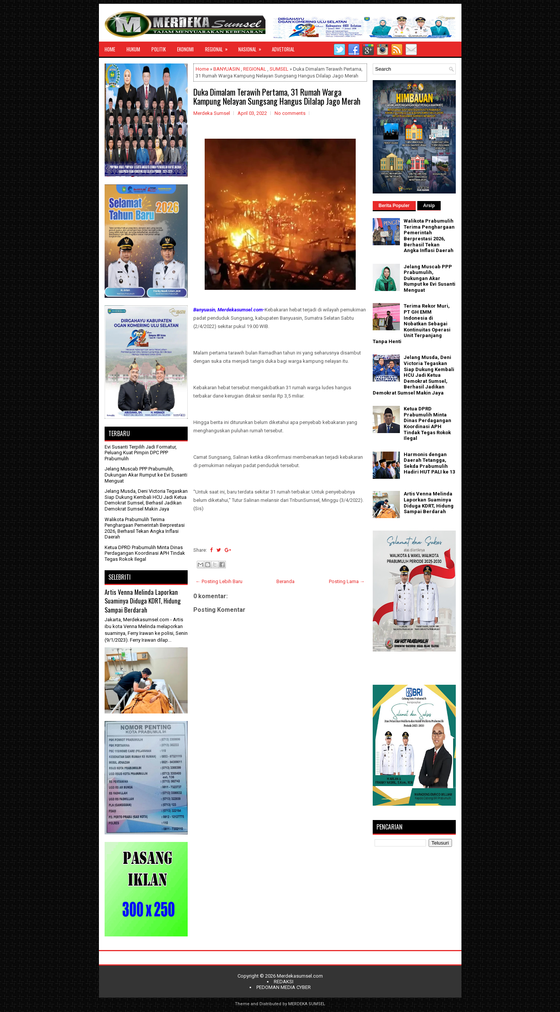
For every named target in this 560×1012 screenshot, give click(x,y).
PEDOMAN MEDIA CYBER (283, 987)
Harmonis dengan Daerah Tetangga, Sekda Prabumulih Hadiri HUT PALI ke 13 (429, 463)
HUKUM (133, 49)
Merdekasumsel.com (300, 976)
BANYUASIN (226, 69)
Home (202, 69)
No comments (290, 113)
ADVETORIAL (283, 49)
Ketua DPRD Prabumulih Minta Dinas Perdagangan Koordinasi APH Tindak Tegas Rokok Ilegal (145, 553)
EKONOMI (185, 49)
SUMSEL (279, 69)
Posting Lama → (347, 581)
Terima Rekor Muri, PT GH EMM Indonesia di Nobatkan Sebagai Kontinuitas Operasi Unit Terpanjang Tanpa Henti (411, 323)
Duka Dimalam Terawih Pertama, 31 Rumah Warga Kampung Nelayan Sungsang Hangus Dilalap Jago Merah (276, 96)
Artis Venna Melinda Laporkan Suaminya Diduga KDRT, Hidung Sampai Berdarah (142, 600)
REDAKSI (283, 981)
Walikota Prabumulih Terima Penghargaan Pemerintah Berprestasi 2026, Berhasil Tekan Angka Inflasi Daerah (145, 528)
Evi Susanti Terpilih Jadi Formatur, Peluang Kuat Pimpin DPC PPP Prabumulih (141, 452)
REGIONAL (219, 47)
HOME (110, 49)
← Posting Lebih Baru (219, 581)
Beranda (285, 581)
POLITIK (158, 49)
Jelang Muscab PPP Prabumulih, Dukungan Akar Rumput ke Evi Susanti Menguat (146, 474)
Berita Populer (394, 205)
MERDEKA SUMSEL (306, 1003)
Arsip (429, 205)
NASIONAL (252, 47)
